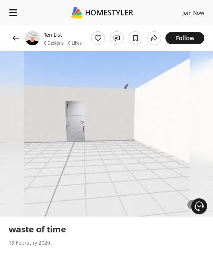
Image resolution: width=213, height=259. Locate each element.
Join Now (193, 13)
